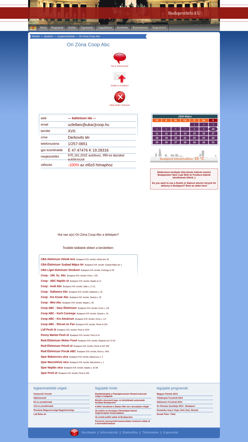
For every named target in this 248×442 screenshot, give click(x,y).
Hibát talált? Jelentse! (119, 105)
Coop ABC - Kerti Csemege (58, 313)
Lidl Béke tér (40, 414)
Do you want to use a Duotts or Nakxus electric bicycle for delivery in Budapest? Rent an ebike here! (184, 184)
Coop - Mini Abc (51, 302)
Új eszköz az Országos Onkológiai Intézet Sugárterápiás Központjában (116, 411)
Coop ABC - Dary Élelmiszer (59, 307)
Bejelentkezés (140, 27)
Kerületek (122, 27)
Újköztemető (40, 398)
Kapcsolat (170, 432)
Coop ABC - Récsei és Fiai (58, 324)
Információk (109, 432)
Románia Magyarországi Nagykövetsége (54, 410)
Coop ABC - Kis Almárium (57, 318)
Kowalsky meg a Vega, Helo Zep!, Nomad (177, 410)
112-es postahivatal (43, 406)
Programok (57, 27)
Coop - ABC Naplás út (55, 280)
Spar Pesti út (49, 372)
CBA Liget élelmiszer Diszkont (60, 270)
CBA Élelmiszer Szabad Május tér (62, 264)
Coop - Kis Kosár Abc (55, 297)
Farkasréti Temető (43, 394)
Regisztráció (159, 27)
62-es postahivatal (43, 402)
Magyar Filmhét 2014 (167, 394)
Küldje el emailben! (120, 85)
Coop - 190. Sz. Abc (53, 275)
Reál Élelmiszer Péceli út (57, 345)
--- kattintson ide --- (82, 118)
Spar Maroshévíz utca (55, 362)
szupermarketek (66, 36)
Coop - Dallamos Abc (54, 291)
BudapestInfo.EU (184, 12)
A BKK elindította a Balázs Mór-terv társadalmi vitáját (122, 406)
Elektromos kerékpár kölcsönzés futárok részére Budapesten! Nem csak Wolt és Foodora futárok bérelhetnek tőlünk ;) (184, 175)
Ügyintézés (87, 27)
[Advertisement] (73, 82)
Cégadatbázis (105, 27)
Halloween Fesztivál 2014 (169, 402)
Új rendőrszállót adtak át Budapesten (114, 417)
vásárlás (48, 36)
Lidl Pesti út (48, 329)
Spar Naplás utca (52, 367)
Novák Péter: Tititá (166, 414)
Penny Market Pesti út (55, 335)
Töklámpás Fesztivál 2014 (170, 398)
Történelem (150, 432)
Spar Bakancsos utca (54, 356)
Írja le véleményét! (119, 66)
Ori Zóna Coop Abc (89, 36)
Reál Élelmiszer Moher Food (59, 340)
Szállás (72, 27)
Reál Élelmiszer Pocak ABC (58, 351)
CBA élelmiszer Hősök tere (58, 259)
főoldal (36, 36)
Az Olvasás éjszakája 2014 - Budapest (176, 406)
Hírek (43, 27)
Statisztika (130, 432)
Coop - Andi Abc (51, 286)
